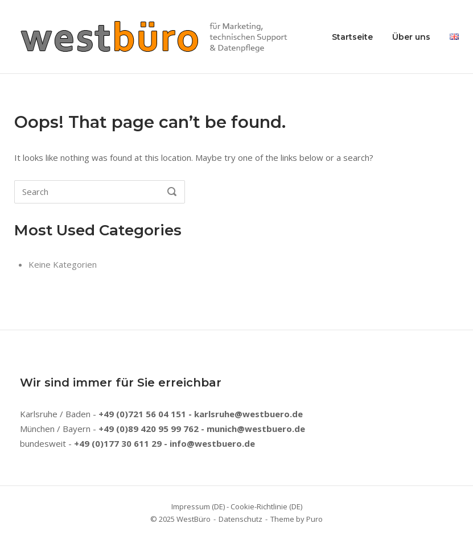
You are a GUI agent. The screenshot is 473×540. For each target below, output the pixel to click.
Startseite (352, 37)
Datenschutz (240, 519)
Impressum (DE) (198, 506)
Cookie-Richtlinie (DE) (266, 506)
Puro (314, 519)
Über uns (411, 37)
